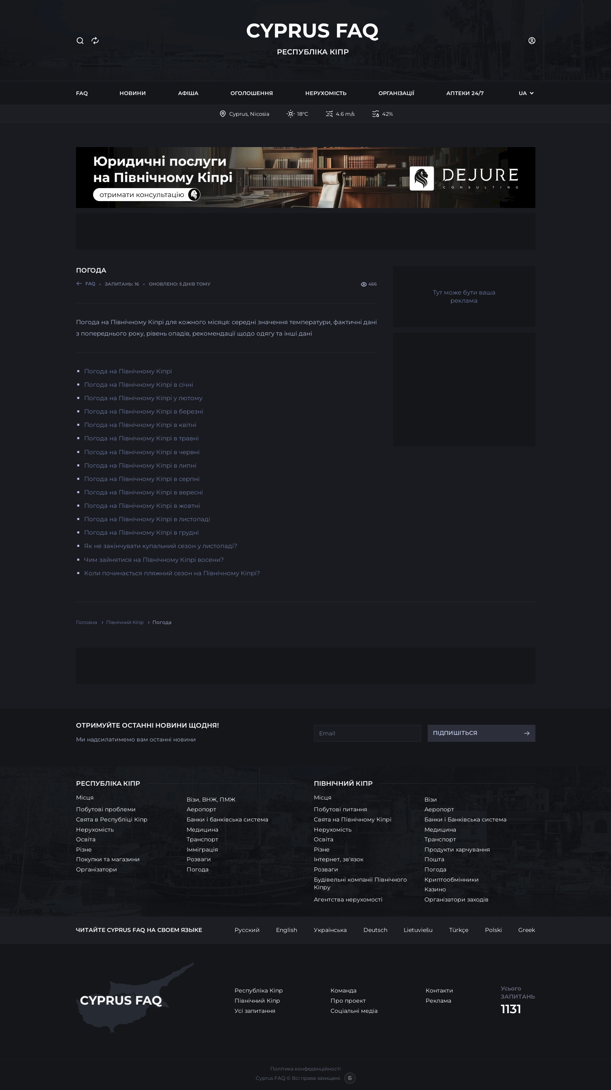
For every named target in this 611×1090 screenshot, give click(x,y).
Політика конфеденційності (305, 1069)
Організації (396, 93)
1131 (511, 1008)
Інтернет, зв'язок (338, 859)
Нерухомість (325, 93)
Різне (84, 849)
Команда (344, 990)
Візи (430, 799)
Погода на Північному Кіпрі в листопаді (147, 519)
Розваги (199, 859)
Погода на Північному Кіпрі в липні (140, 465)
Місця (84, 797)
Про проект (348, 1000)
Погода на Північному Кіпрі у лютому (143, 398)
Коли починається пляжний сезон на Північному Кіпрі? (172, 573)
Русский (247, 930)
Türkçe (458, 930)
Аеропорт (201, 809)
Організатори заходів (456, 899)
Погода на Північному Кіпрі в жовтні (142, 505)
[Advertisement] (305, 231)
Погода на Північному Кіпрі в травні (141, 438)
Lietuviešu (418, 930)
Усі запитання (255, 1010)
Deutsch (375, 930)
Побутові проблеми (106, 809)
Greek (526, 930)
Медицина (202, 829)
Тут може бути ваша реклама (464, 296)
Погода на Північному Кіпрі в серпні (142, 479)
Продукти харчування (457, 849)
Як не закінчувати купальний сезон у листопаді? (160, 546)
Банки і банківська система (227, 819)
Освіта (86, 839)
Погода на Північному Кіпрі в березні (143, 411)
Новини (133, 93)
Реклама (438, 1000)
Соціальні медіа (354, 1010)
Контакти (439, 990)
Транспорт (202, 839)
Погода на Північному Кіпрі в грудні (141, 532)
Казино (435, 889)
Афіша (188, 93)
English (286, 930)
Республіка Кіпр (259, 990)
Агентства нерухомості (348, 899)
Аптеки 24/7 (465, 93)
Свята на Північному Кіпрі (352, 819)
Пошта (434, 859)
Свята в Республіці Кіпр (112, 819)
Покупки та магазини (108, 859)
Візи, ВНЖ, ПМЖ (211, 799)
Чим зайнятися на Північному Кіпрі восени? (154, 559)
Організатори (96, 869)
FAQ (82, 93)
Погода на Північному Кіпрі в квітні (140, 425)
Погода (198, 869)
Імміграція (202, 849)
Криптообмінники (451, 879)
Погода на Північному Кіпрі (128, 371)
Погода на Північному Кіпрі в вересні (143, 492)
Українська (330, 930)
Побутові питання (340, 809)
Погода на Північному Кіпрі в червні (142, 452)
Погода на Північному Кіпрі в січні (138, 384)
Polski (493, 930)
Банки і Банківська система (465, 819)
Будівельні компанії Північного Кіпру (360, 883)
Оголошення (251, 93)
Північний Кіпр (257, 1000)
